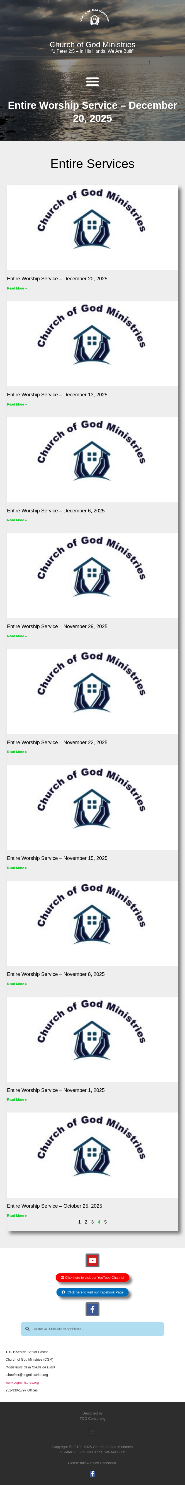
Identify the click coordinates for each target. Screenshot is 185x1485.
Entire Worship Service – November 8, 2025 (56, 974)
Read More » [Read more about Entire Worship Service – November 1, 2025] (17, 1100)
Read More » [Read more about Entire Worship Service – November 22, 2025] (17, 752)
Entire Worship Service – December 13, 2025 (57, 394)
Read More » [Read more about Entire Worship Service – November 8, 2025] (17, 984)
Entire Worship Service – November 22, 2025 (57, 742)
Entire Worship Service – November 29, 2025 (57, 626)
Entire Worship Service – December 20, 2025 (57, 278)
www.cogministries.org (22, 1383)
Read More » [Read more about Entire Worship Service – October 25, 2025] (17, 1216)
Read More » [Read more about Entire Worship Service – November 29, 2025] (17, 636)
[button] (92, 81)
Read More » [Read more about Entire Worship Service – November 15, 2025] (17, 868)
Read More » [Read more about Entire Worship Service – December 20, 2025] (17, 288)
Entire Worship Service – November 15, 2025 (57, 858)
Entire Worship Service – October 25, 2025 (54, 1206)
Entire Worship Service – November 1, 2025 (56, 1090)
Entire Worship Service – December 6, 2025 (56, 511)
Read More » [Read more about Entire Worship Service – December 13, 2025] (17, 404)
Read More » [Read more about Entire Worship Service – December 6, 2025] (17, 520)
